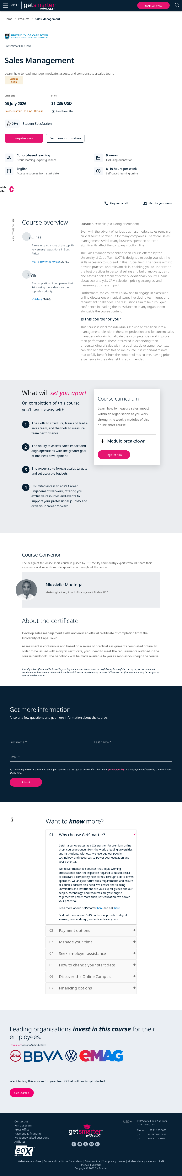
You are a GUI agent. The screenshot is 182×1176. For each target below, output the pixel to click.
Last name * (102, 742)
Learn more (16, 1045)
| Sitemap (95, 1164)
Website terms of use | (31, 1161)
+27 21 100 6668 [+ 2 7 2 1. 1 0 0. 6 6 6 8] (157, 1130)
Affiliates (19, 1141)
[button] (10, 5)
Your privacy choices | (115, 1161)
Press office (21, 1129)
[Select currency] (127, 1121)
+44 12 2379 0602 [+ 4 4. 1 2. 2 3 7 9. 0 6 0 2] (158, 1138)
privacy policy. (117, 769)
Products (23, 19)
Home (8, 19)
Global (140, 1130)
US (138, 1134)
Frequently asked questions (31, 1137)
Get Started (21, 1093)
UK (138, 1138)
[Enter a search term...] (177, 5)
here (100, 908)
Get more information (65, 138)
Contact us (21, 1121)
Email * (15, 757)
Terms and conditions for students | (64, 1161)
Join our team (23, 1125)
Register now (153, 5)
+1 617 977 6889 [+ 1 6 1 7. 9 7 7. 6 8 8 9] (157, 1134)
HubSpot (37, 299)
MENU (15, 5)
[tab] (91, 835)
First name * (18, 742)
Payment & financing (27, 1133)
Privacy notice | (94, 1161)
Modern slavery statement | (143, 1161)
